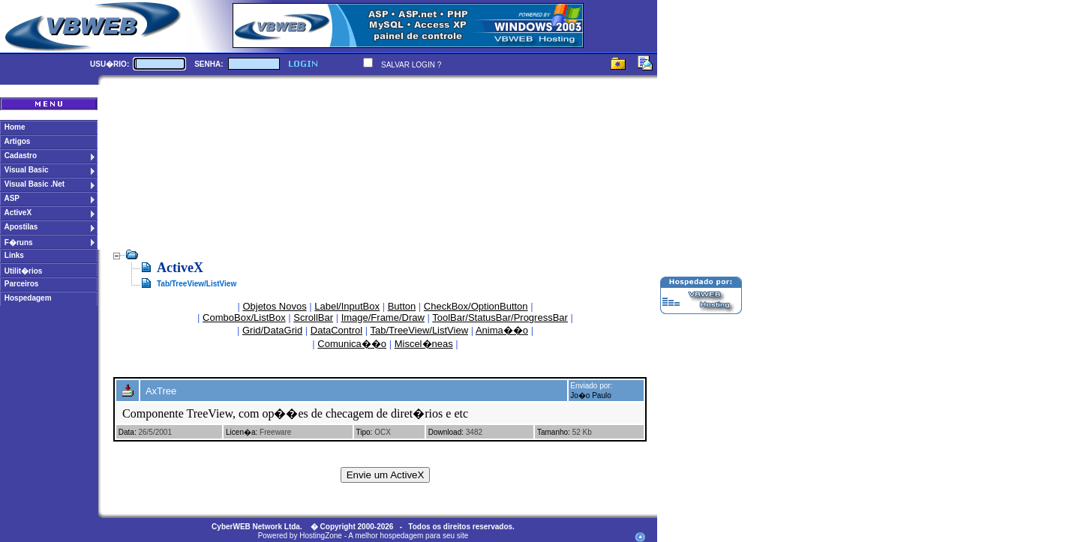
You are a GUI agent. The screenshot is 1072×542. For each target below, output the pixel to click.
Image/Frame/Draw (383, 317)
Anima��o (502, 330)
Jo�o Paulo (590, 395)
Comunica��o (351, 343)
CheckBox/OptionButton (476, 306)
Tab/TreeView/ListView (420, 330)
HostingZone (320, 536)
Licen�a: (241, 432)
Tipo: (364, 432)
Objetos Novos (274, 306)
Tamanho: (553, 432)
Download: (446, 432)
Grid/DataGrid (272, 330)
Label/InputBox (347, 306)
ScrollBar (313, 317)
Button (402, 306)
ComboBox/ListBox (244, 317)
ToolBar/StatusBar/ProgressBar (500, 317)
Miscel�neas (424, 343)
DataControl (336, 330)
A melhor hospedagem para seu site (408, 536)
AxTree (161, 391)
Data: (128, 432)
